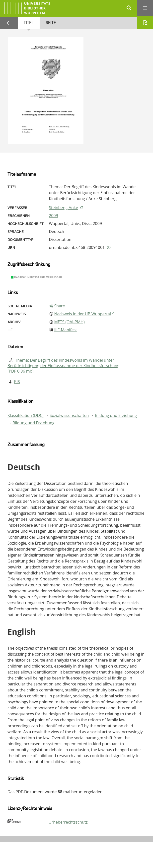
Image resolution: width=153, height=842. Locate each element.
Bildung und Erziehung (116, 415)
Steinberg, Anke (63, 207)
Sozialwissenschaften (69, 415)
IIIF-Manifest (65, 330)
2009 (53, 215)
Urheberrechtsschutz (68, 822)
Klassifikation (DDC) (25, 415)
